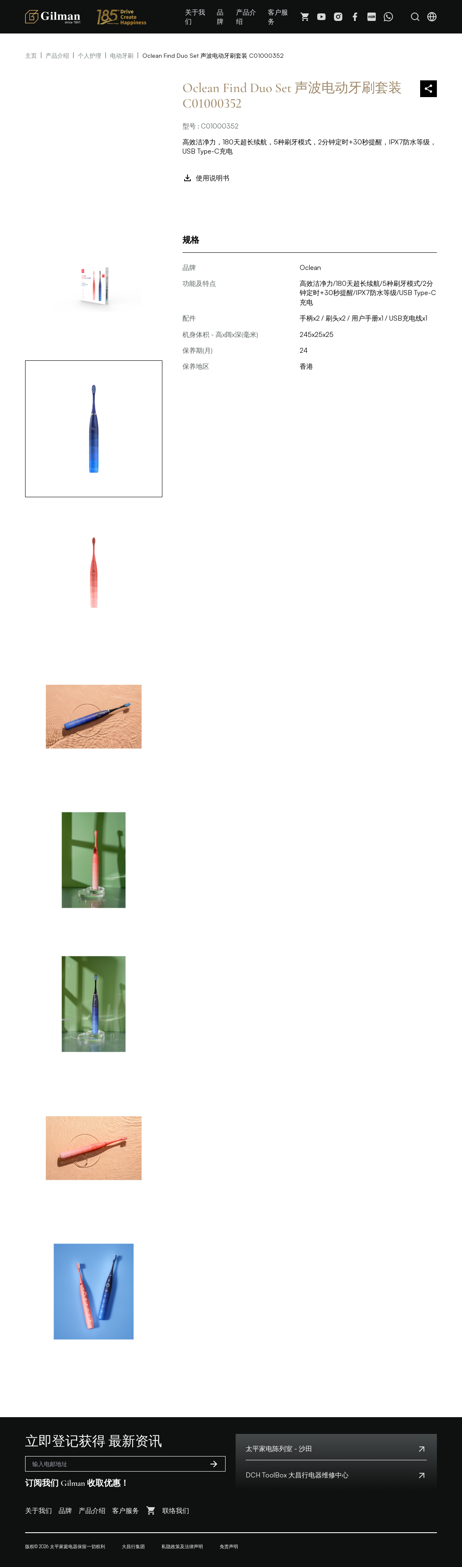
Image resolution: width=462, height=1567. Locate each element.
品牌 (220, 17)
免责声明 (229, 1546)
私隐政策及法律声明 (182, 1546)
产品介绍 (246, 17)
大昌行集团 (133, 1546)
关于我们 (195, 17)
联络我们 (175, 1510)
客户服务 (278, 17)
